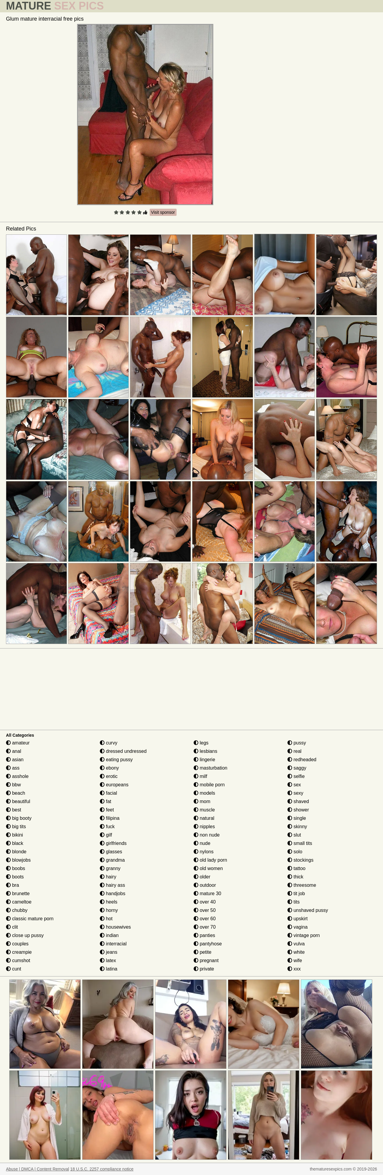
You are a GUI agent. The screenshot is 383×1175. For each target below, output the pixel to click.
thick (295, 876)
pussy (296, 742)
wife (294, 960)
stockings (300, 860)
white (296, 952)
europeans (114, 784)
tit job (296, 893)
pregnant (206, 960)
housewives (115, 927)
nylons (204, 851)
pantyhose (208, 943)
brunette (18, 893)
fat (105, 801)
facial (108, 793)
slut (294, 834)
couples (17, 943)
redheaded (301, 759)
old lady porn (210, 860)
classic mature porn (29, 918)
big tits (16, 826)
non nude (207, 834)
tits (293, 901)
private (204, 968)
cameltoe (18, 901)
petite (203, 952)
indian (109, 935)
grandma (112, 860)
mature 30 (207, 893)
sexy (295, 793)
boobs (15, 868)
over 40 (205, 901)
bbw (13, 784)
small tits (299, 843)
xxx (294, 968)
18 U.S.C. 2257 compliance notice (102, 1169)
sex (294, 784)
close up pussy (25, 935)
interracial (113, 943)
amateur (18, 742)
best (13, 809)
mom (202, 801)
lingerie (204, 759)
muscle (204, 809)
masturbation (210, 767)
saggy (296, 767)
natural (204, 818)
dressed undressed (123, 751)
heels (108, 901)
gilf (106, 834)
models (204, 793)
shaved (298, 801)
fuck (107, 826)
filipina (110, 818)
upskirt (297, 918)
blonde (16, 851)
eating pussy (116, 759)
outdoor (205, 885)
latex (108, 960)
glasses (111, 851)
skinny (297, 826)
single (296, 818)
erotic (109, 776)
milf (200, 776)
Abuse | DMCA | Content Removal (37, 1169)
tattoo (296, 868)
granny (110, 868)
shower (298, 809)
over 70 (205, 927)
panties (204, 935)
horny (109, 910)
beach (15, 793)
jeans (108, 952)
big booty (18, 818)
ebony (109, 767)
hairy (108, 876)
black (14, 843)
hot (106, 918)
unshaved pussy (307, 910)
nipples (204, 826)
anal (13, 751)
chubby (16, 910)
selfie (296, 776)
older (202, 876)
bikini (14, 834)
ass (12, 767)
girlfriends (113, 843)
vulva (296, 943)
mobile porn (209, 784)
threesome (301, 885)
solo (294, 851)
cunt (13, 968)
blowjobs (18, 860)
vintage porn (303, 935)
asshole (17, 776)
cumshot (18, 960)
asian (15, 759)
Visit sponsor (163, 212)
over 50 (205, 910)
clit (12, 927)
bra (12, 885)
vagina (297, 927)
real (294, 751)
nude (202, 843)
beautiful (18, 801)
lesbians (205, 751)
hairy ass (112, 885)
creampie (19, 952)
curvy (108, 742)
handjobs (112, 893)
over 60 (205, 918)
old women (208, 868)
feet (107, 809)
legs (201, 742)
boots (15, 876)
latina (108, 968)
